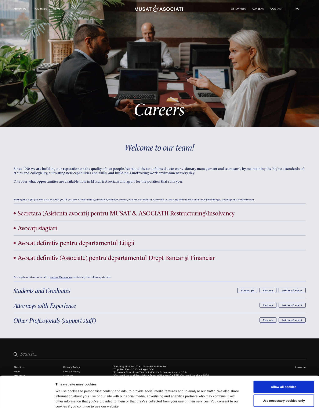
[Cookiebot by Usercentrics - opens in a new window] (27, 400)
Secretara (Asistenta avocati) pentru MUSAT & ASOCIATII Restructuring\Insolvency (128, 212)
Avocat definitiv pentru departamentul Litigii (77, 242)
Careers (258, 8)
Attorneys (238, 8)
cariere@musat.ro (61, 276)
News (57, 8)
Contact (276, 8)
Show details (222, 399)
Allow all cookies (284, 363)
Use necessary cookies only (283, 377)
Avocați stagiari (38, 227)
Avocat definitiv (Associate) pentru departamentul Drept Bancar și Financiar (118, 257)
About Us (20, 8)
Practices (40, 8)
